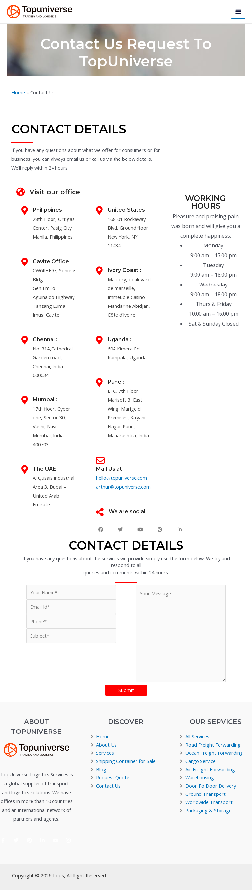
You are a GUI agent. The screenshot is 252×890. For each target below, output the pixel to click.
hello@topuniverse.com (121, 478)
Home (18, 92)
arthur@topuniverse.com (123, 486)
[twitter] (19, 840)
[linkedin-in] (46, 840)
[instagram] (69, 840)
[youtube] (59, 840)
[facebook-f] (6, 840)
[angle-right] (100, 736)
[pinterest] (32, 840)
